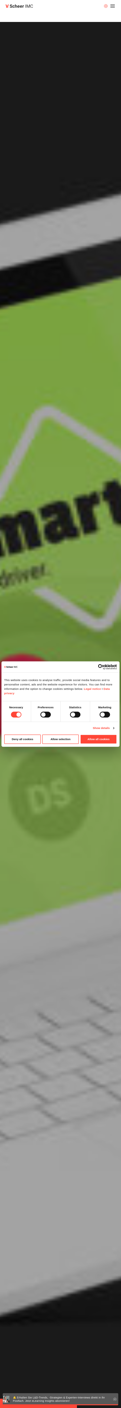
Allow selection (60, 739)
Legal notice (92, 688)
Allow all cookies (98, 739)
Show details (101, 728)
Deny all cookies (22, 739)
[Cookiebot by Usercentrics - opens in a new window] (101, 667)
